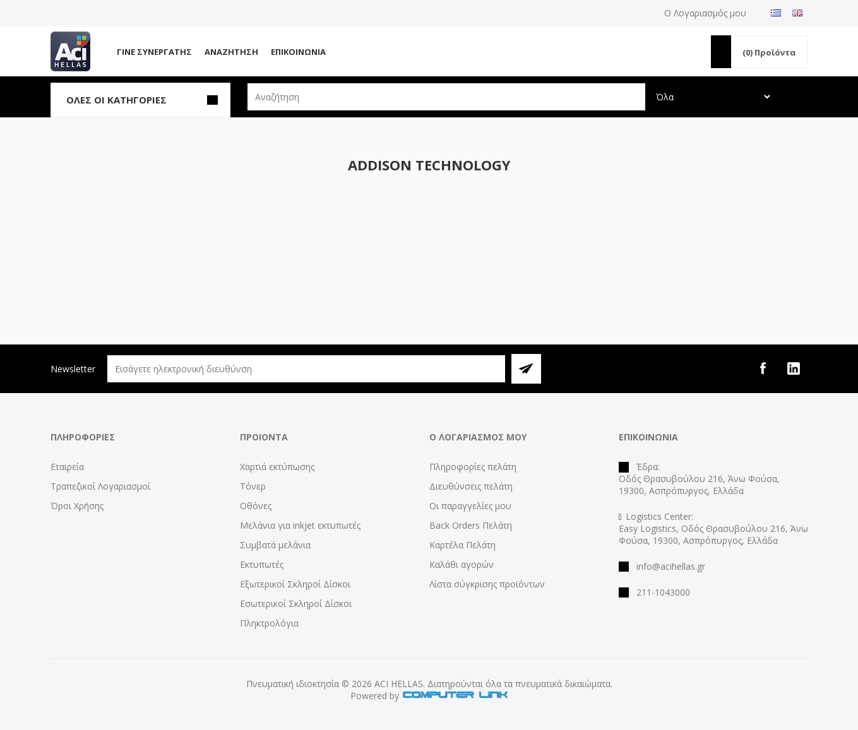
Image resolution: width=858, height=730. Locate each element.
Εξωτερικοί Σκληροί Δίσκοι (295, 584)
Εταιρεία (67, 467)
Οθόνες (255, 506)
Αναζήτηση (231, 51)
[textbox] (446, 96)
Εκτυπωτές (261, 564)
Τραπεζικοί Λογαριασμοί (100, 486)
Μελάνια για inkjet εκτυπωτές (300, 525)
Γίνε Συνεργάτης (154, 51)
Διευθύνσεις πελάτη (471, 486)
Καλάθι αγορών (461, 564)
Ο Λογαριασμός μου (705, 13)
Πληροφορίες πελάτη (472, 467)
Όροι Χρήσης (77, 506)
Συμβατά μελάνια (275, 545)
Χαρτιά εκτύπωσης (277, 467)
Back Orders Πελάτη (470, 525)
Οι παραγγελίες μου (470, 506)
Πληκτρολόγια (269, 623)
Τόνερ (253, 486)
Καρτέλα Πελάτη (462, 545)
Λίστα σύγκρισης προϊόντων (487, 584)
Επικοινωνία (298, 51)
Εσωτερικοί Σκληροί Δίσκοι (296, 603)
